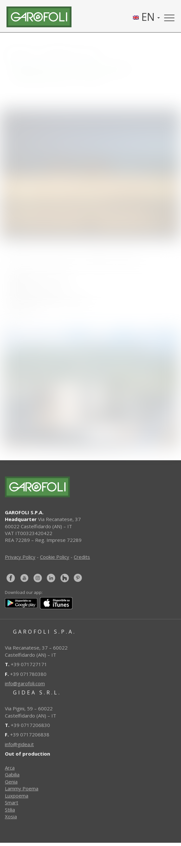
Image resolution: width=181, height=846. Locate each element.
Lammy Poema (21, 788)
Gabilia (12, 774)
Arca (10, 767)
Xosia (11, 816)
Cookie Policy (54, 557)
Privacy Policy (20, 557)
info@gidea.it (19, 744)
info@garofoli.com (25, 683)
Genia (11, 781)
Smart (11, 802)
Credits (82, 557)
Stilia (10, 809)
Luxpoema (16, 795)
